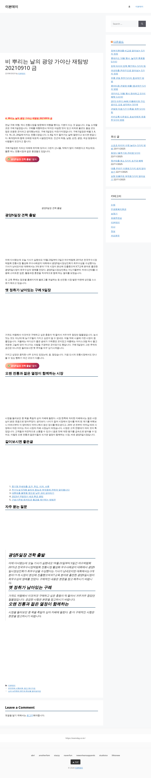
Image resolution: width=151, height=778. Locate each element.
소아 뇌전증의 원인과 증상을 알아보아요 (24, 691)
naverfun (68, 755)
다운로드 (118, 42)
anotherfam (44, 755)
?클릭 (22, 159)
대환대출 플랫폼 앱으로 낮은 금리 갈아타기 (33, 493)
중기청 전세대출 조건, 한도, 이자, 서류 (30, 486)
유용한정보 (116, 218)
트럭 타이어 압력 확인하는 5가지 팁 (128, 66)
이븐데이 (11, 6)
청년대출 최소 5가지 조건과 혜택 (127, 160)
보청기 (114, 213)
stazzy (57, 755)
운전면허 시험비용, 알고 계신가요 (21, 688)
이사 (113, 226)
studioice (103, 755)
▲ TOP (75, 762)
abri (33, 755)
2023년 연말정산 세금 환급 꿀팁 (27, 496)
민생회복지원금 (118, 209)
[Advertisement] (51, 34)
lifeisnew (116, 755)
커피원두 (115, 235)
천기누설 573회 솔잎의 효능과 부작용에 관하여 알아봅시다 (41, 489)
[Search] (142, 24)
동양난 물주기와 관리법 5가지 (125, 153)
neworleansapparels (85, 755)
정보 (113, 231)
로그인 (30, 715)
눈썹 (113, 204)
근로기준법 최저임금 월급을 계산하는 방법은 (34, 499)
